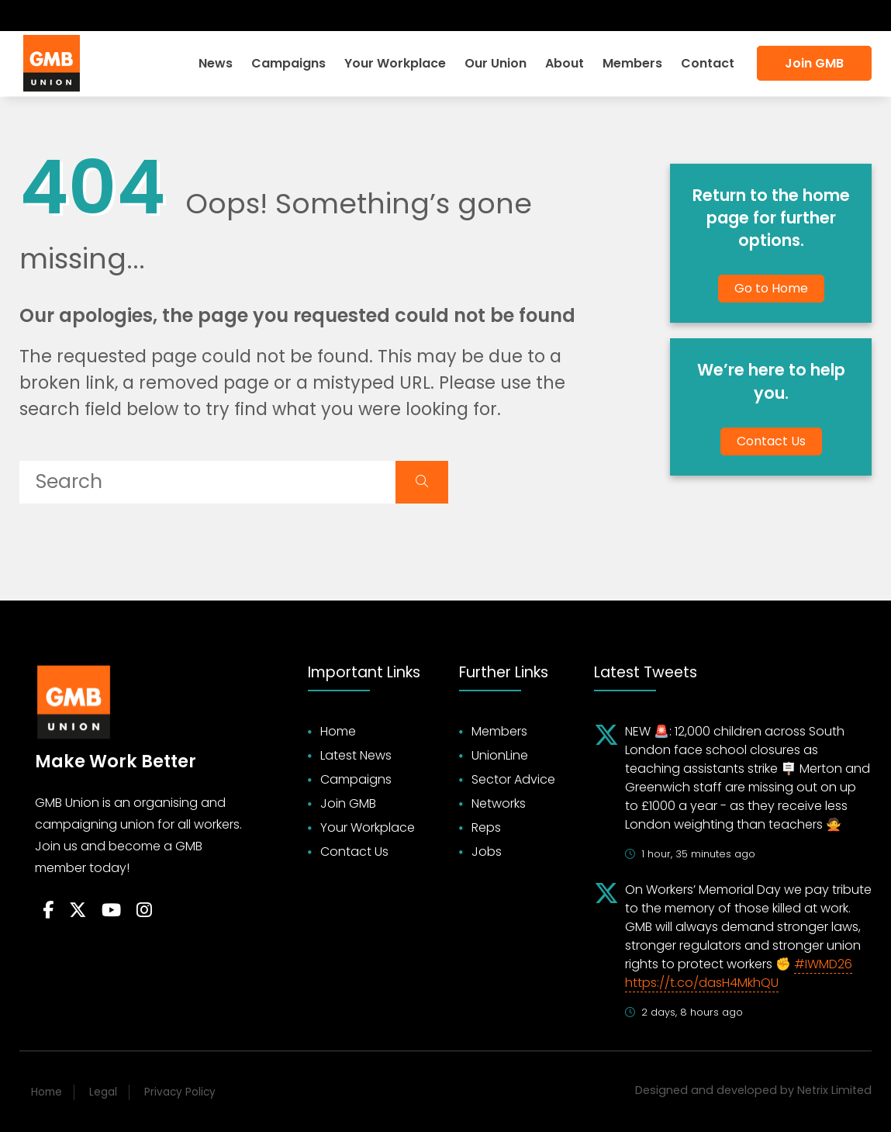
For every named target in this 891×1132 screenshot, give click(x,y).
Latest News (356, 755)
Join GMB (814, 63)
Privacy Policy (180, 1092)
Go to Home (771, 288)
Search (743, 15)
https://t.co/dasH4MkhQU (702, 983)
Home (338, 731)
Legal (103, 1092)
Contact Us (771, 441)
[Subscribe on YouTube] (85, 15)
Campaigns (288, 63)
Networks (498, 803)
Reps (486, 827)
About (564, 63)
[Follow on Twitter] (57, 15)
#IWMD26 (823, 964)
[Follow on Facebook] (31, 15)
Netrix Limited (834, 1090)
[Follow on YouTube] (111, 911)
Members (632, 63)
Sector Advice (513, 779)
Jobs (486, 851)
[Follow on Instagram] (113, 15)
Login (683, 15)
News (216, 63)
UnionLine (499, 755)
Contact (707, 63)
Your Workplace (395, 63)
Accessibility (826, 15)
